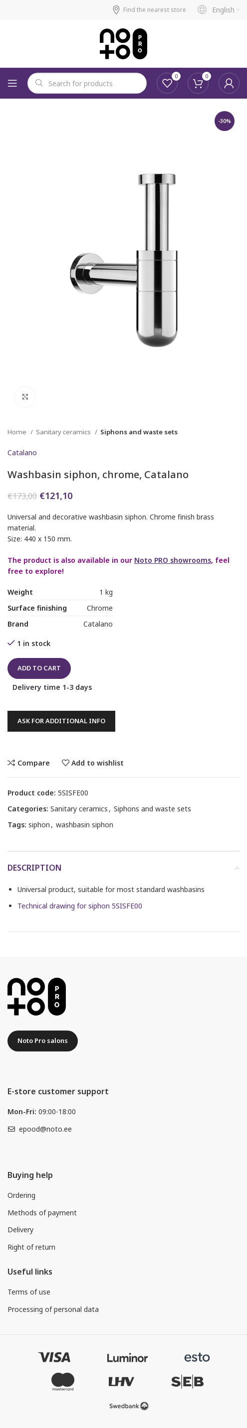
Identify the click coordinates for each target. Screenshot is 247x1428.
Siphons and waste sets (139, 431)
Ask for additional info (61, 720)
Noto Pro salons (42, 1040)
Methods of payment (42, 1212)
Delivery (20, 1229)
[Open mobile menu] (12, 83)
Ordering (21, 1195)
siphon (39, 824)
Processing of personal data (53, 1309)
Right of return (31, 1247)
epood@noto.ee (45, 1129)
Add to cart (39, 667)
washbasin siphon (84, 824)
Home (17, 431)
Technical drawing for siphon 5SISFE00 (79, 905)
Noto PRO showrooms (172, 560)
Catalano (22, 452)
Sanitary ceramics (64, 431)
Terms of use (28, 1292)
